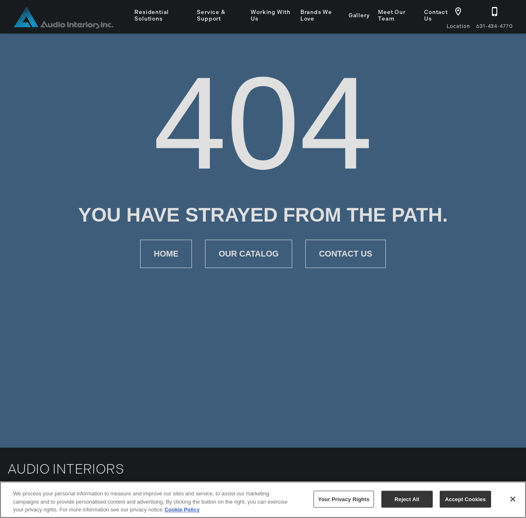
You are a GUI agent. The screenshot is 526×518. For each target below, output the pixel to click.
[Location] (458, 16)
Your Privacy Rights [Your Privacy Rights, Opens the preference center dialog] (343, 499)
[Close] (513, 499)
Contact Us (436, 15)
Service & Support (211, 15)
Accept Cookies (465, 499)
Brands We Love (316, 15)
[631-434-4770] (494, 16)
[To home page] (63, 17)
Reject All (406, 499)
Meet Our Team (391, 15)
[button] (458, 11)
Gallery (359, 15)
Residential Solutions (151, 15)
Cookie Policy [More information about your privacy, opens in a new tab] (181, 509)
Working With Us (271, 15)
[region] (263, 499)
